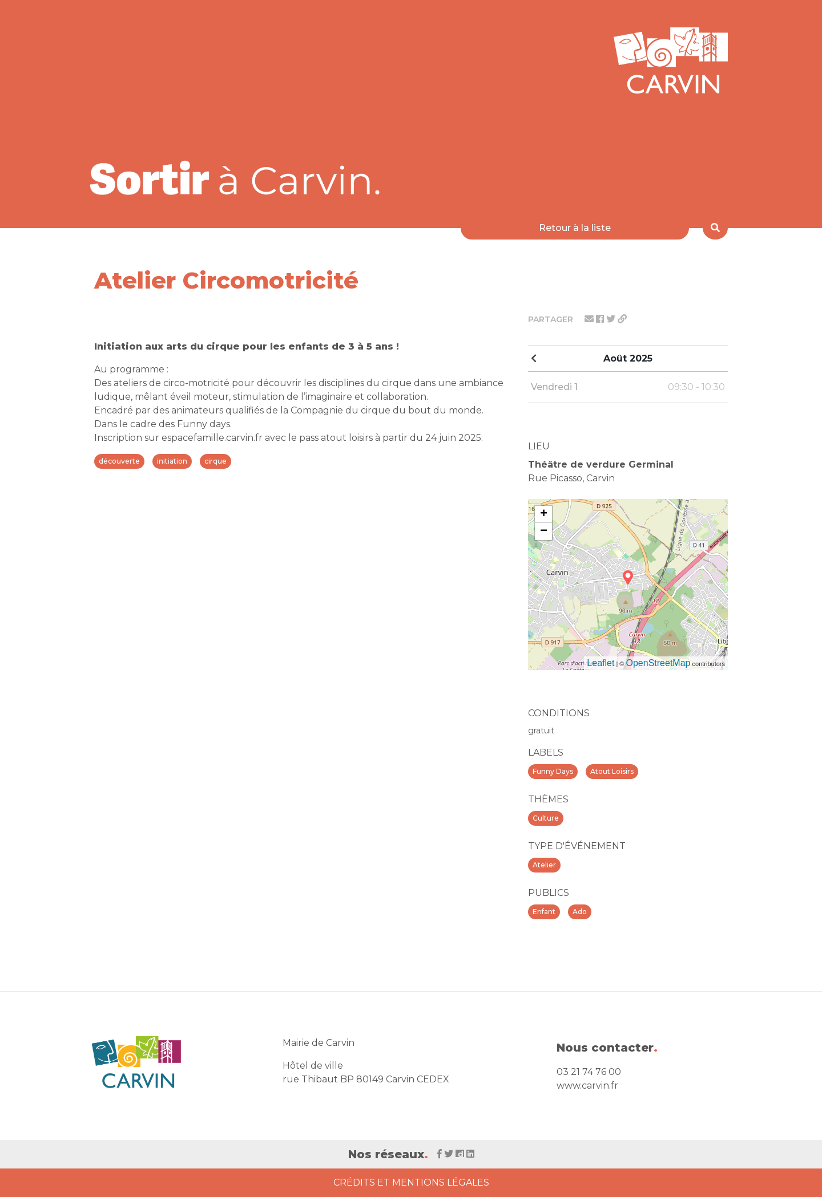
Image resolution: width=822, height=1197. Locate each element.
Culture (546, 818)
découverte (119, 461)
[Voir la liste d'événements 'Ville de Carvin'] (239, 177)
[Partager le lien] (622, 319)
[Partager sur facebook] (601, 319)
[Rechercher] (715, 228)
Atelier (544, 865)
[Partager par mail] (590, 319)
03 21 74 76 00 (589, 1071)
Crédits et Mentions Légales (411, 1182)
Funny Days (553, 771)
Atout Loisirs (612, 771)
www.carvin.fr (587, 1085)
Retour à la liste (575, 227)
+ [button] (543, 514)
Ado (580, 911)
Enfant (544, 911)
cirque (215, 461)
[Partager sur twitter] (612, 319)
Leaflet (600, 663)
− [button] (543, 531)
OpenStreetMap (658, 663)
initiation (172, 461)
